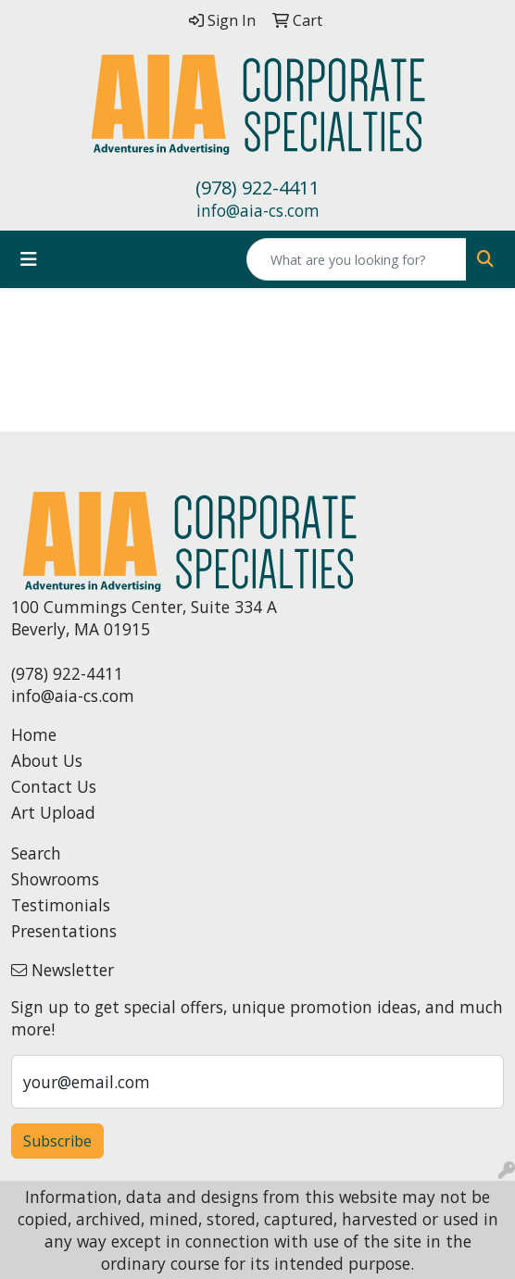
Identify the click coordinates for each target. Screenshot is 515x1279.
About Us (46, 760)
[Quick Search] (356, 259)
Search (36, 853)
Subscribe (57, 1141)
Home (34, 734)
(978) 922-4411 (257, 187)
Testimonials (60, 905)
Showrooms (55, 879)
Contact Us (53, 786)
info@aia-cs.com (258, 210)
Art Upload (53, 812)
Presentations (64, 931)
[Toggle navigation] (28, 259)
